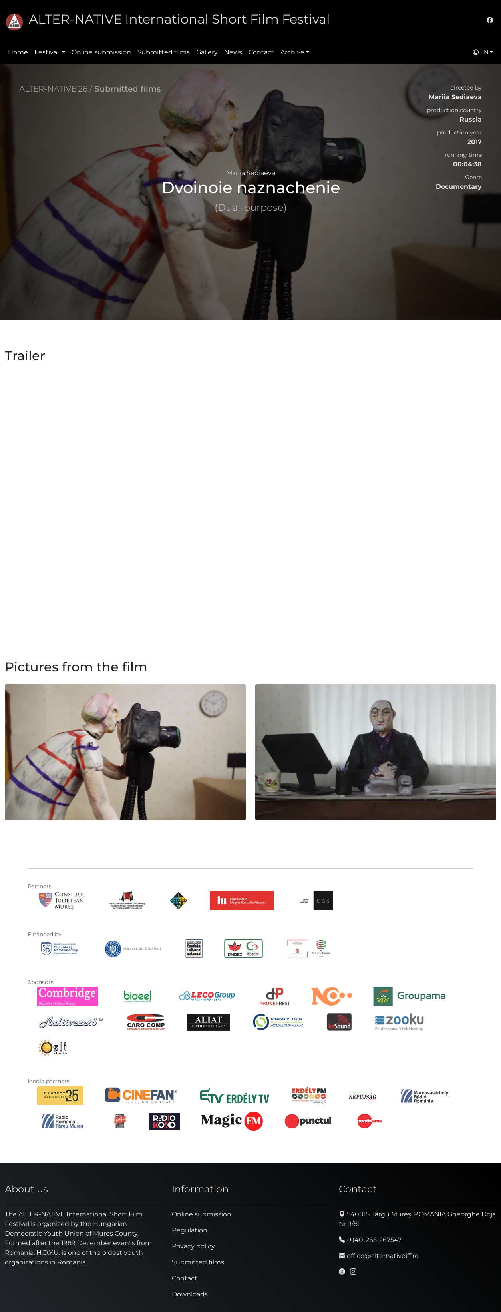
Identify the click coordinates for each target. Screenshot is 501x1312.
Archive (292, 52)
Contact (261, 52)
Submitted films (163, 52)
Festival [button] (47, 52)
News (233, 52)
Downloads (190, 1294)
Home (18, 52)
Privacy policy (193, 1246)
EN (480, 52)
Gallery (207, 52)
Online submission (101, 52)
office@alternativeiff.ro (379, 1256)
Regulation (189, 1230)
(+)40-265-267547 (370, 1240)
